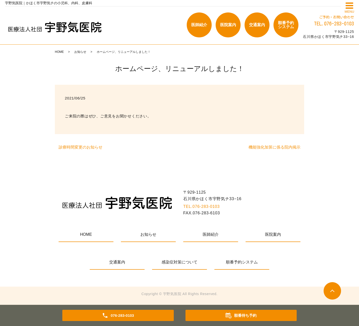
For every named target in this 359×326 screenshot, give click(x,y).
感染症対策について (179, 262)
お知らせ (80, 52)
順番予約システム (286, 25)
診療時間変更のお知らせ (80, 147)
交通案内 (257, 25)
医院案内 (228, 25)
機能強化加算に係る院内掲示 (274, 147)
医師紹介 (199, 25)
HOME (59, 52)
